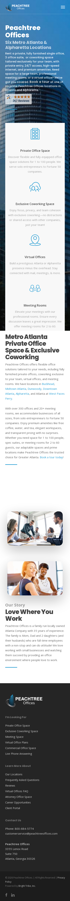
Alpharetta (22, 393)
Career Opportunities (18, 802)
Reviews (10, 785)
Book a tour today (51, 457)
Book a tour (39, 82)
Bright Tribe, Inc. (27, 885)
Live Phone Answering (18, 753)
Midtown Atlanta (15, 389)
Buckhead (48, 384)
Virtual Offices (35, 257)
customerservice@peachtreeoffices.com (31, 833)
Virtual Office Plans (16, 742)
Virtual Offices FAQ (16, 791)
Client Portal (12, 808)
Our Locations (13, 774)
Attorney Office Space (18, 797)
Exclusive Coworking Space (35, 204)
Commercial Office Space (20, 748)
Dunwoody (34, 389)
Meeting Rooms (35, 305)
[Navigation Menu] (63, 7)
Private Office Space (35, 151)
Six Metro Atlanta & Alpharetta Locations (28, 44)
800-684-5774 (24, 828)
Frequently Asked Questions (22, 780)
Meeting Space (14, 737)
